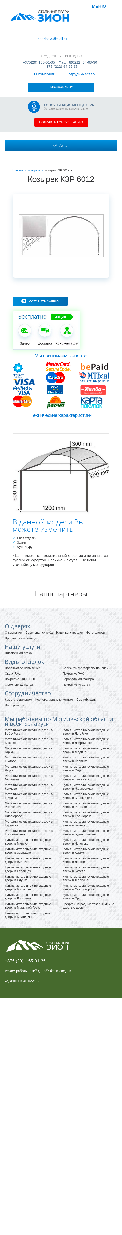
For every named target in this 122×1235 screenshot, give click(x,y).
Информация (14, 677)
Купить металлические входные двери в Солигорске (86, 786)
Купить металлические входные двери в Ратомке (86, 776)
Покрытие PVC (73, 645)
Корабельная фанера (78, 651)
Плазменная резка (18, 625)
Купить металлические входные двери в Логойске (86, 703)
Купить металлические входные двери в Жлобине (86, 850)
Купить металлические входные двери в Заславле (28, 822)
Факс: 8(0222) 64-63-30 (77, 57)
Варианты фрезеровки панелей (86, 640)
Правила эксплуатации (21, 610)
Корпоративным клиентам (54, 671)
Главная (17, 142)
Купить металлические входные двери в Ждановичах (86, 758)
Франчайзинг (74, 34)
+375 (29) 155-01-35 (25, 932)
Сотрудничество (46, 34)
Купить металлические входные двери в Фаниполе (86, 749)
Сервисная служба (39, 604)
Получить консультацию (61, 94)
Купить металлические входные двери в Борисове (28, 859)
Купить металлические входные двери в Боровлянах (86, 767)
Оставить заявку (44, 273)
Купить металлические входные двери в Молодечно (28, 886)
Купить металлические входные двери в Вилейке (28, 831)
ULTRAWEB (31, 952)
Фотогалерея (95, 604)
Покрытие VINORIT (77, 656)
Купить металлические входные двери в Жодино (86, 721)
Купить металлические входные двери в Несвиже (86, 731)
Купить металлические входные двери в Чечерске (86, 813)
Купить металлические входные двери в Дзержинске (86, 712)
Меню (99, 6)
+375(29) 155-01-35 (39, 57)
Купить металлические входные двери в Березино (28, 868)
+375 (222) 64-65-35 (61, 62)
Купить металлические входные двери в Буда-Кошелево (86, 804)
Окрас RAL (13, 645)
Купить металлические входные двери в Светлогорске (86, 859)
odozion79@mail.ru (24, 38)
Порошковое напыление (22, 640)
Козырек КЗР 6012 (57, 142)
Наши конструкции (69, 604)
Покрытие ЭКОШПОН (20, 651)
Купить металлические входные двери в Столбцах (28, 841)
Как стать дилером (18, 671)
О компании (18, 34)
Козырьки (34, 142)
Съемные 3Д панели (20, 656)
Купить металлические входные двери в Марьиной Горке (28, 877)
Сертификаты (86, 671)
